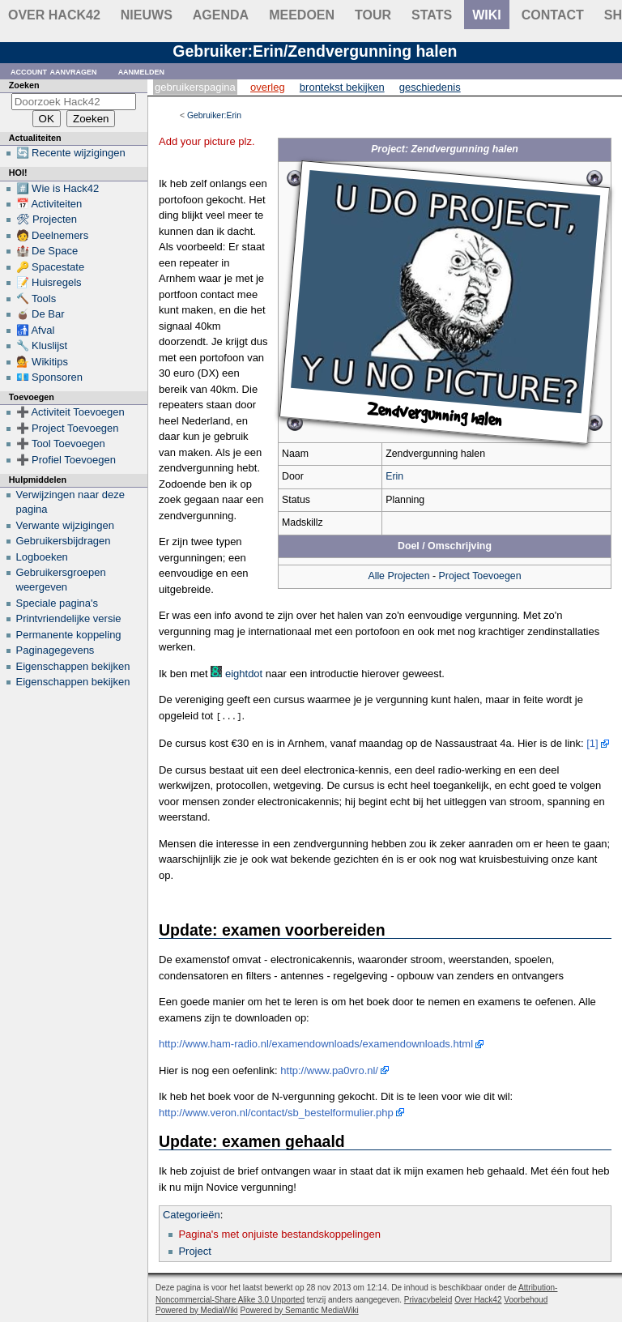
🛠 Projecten (47, 219)
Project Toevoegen (480, 576)
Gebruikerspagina (195, 87)
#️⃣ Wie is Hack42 (58, 188)
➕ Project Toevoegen (67, 428)
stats (431, 15)
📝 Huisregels (49, 282)
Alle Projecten (398, 576)
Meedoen (301, 15)
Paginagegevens (55, 650)
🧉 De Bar (40, 314)
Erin (394, 476)
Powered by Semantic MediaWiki (300, 1309)
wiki (486, 15)
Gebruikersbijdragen (63, 541)
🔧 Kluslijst (42, 345)
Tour (373, 15)
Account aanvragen (54, 71)
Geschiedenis (430, 87)
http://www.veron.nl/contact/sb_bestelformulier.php (276, 1112)
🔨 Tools (36, 298)
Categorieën (191, 1214)
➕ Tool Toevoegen (60, 443)
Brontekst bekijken (342, 87)
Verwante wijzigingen (65, 525)
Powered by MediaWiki (197, 1309)
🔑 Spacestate (50, 267)
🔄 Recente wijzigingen (71, 153)
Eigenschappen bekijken (73, 666)
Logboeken (42, 557)
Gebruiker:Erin (214, 115)
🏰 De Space (47, 251)
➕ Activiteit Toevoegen (70, 412)
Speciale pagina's (57, 603)
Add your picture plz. (207, 141)
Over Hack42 (54, 15)
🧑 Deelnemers (52, 235)
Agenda (221, 15)
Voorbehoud (525, 1298)
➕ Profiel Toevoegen (66, 460)
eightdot (243, 673)
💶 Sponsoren (49, 377)
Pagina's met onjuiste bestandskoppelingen (279, 1233)
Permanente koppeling (68, 635)
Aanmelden (141, 71)
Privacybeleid (428, 1298)
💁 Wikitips (42, 362)
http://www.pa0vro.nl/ (329, 1070)
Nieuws (147, 15)
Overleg (267, 87)
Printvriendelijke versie (68, 618)
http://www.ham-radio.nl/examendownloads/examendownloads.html (316, 1043)
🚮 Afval (35, 330)
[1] (592, 742)
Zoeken (24, 85)
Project (194, 1250)
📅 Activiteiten (49, 204)
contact (553, 15)
